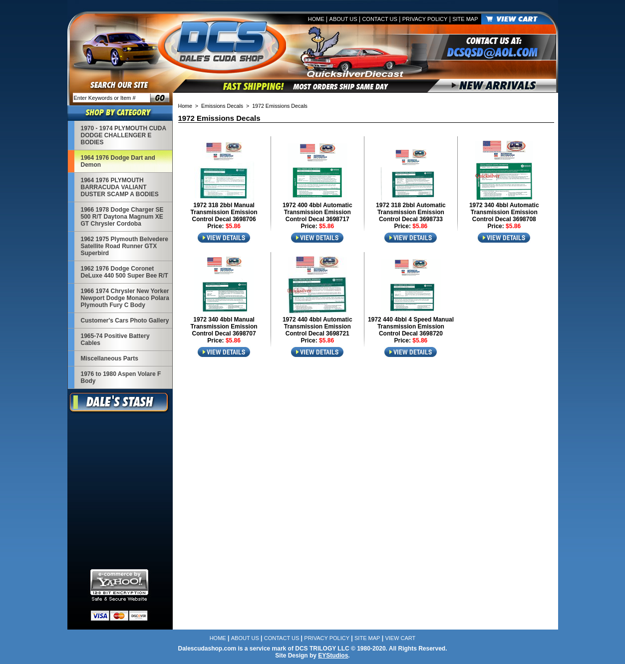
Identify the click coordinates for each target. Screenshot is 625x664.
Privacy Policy (425, 19)
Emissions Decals (222, 106)
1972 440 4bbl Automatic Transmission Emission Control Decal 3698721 (317, 326)
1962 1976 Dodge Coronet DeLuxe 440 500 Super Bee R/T (124, 272)
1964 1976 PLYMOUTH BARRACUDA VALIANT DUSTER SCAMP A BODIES (120, 187)
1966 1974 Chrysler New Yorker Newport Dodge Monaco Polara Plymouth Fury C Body (125, 298)
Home (316, 19)
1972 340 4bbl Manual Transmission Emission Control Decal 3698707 (224, 326)
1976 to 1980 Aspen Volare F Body (121, 377)
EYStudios (333, 655)
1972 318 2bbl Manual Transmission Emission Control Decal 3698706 (224, 212)
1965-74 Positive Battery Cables (115, 339)
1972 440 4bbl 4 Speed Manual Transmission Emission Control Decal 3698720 (411, 326)
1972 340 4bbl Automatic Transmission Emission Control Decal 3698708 (504, 212)
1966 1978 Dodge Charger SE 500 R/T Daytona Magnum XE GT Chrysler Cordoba (122, 216)
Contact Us (379, 19)
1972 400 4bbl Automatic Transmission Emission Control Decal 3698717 (317, 212)
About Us (343, 19)
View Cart (400, 638)
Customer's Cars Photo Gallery (125, 320)
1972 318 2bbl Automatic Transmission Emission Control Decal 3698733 (411, 212)
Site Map (465, 19)
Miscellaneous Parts (109, 358)
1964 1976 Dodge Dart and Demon (118, 161)
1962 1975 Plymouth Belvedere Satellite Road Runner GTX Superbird (124, 246)
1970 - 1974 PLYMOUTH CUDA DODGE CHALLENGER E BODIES (123, 135)
